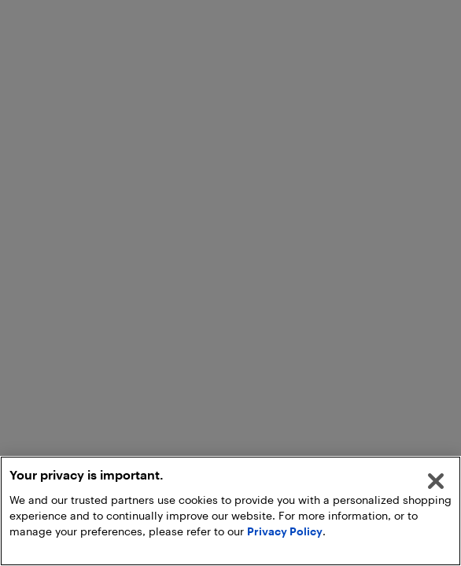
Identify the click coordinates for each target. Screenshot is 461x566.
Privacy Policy (285, 531)
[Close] (436, 481)
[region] (230, 511)
